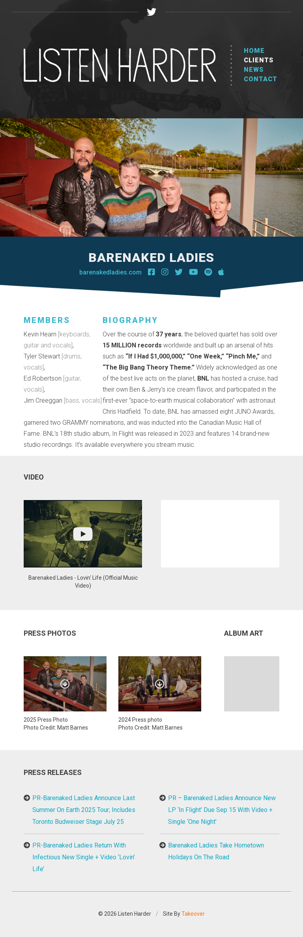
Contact (260, 79)
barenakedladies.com (110, 272)
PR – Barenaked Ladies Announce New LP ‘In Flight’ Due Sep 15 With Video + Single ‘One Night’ (222, 809)
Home (254, 50)
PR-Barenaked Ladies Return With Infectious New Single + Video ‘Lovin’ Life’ (83, 857)
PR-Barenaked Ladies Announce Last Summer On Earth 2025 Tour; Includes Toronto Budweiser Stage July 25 (83, 809)
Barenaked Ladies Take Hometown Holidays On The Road (216, 851)
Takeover (193, 914)
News (254, 69)
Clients (258, 60)
